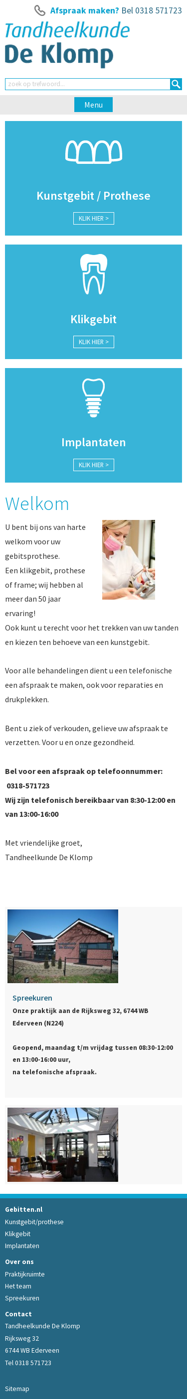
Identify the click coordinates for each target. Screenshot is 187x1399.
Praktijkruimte (25, 1274)
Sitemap (17, 1389)
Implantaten (22, 1246)
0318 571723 (158, 10)
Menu (93, 105)
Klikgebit (17, 1234)
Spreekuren (22, 1298)
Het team (18, 1286)
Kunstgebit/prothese (34, 1222)
